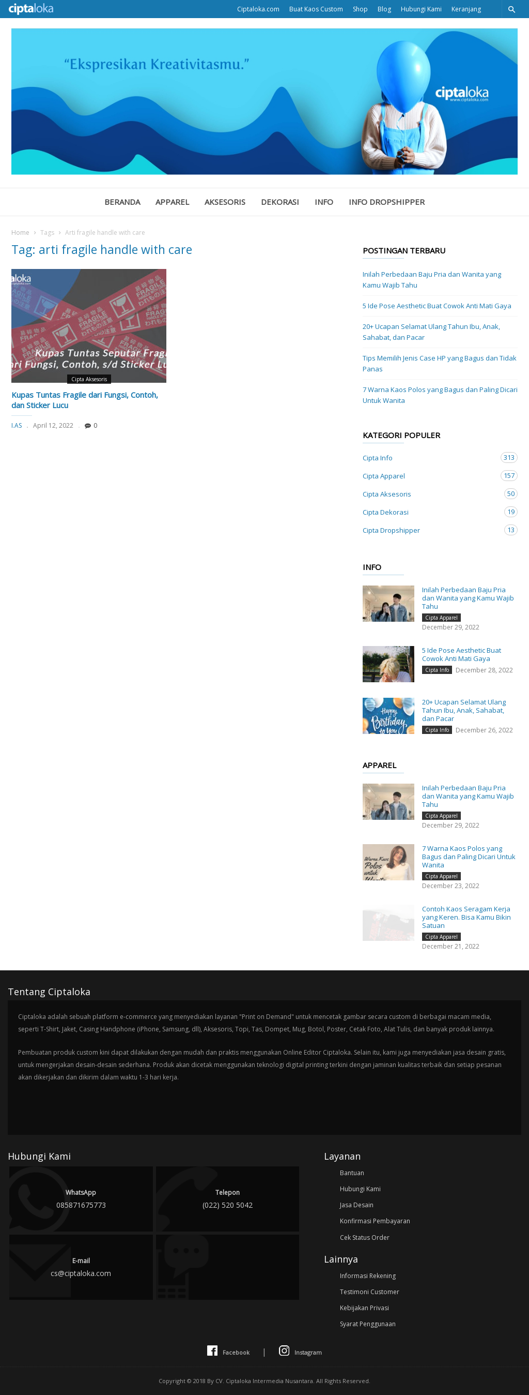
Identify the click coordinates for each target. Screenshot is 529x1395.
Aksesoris (225, 202)
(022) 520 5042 (228, 1198)
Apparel (172, 202)
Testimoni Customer (369, 1291)
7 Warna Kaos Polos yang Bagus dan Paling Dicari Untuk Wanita (440, 395)
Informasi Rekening (368, 1275)
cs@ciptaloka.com (81, 1266)
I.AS (16, 425)
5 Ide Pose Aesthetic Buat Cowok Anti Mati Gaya (437, 305)
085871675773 (81, 1198)
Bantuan (352, 1172)
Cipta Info (430, 457)
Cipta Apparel (430, 475)
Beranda (122, 202)
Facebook (228, 1351)
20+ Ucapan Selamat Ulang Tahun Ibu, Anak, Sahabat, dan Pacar (431, 332)
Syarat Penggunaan (368, 1323)
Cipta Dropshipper (430, 529)
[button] (511, 9)
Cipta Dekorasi (430, 511)
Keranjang (466, 9)
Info (324, 202)
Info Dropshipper (387, 202)
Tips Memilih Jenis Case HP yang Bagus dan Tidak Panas (440, 363)
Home (20, 232)
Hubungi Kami (421, 9)
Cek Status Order (365, 1237)
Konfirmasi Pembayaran (375, 1221)
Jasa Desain (357, 1205)
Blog (384, 9)
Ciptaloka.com (258, 9)
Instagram (300, 1351)
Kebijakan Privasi (364, 1307)
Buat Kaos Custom (316, 9)
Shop (360, 9)
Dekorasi (280, 202)
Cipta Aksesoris (89, 379)
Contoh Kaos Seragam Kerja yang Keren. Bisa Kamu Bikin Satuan (466, 917)
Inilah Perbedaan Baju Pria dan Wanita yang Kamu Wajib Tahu (432, 279)
